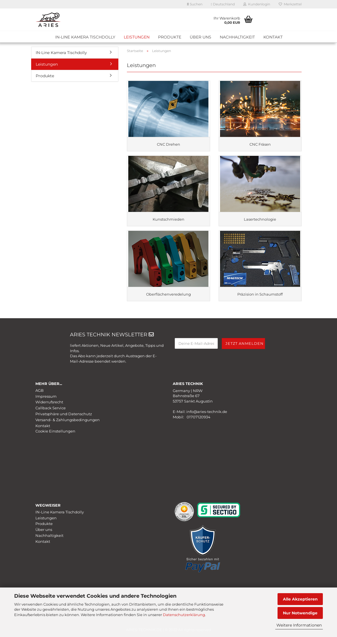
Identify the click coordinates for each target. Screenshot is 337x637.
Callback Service (50, 408)
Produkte (169, 37)
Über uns (200, 37)
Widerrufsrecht (49, 402)
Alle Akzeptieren (300, 599)
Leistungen (137, 37)
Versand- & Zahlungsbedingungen (67, 420)
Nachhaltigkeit (237, 37)
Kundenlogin (256, 4)
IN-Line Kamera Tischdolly (85, 37)
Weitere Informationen (299, 625)
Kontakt (273, 37)
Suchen (194, 4)
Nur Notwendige (300, 613)
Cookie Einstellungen (55, 431)
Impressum (46, 396)
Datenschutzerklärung (184, 614)
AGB (39, 390)
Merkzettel (290, 4)
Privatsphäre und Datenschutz (63, 414)
